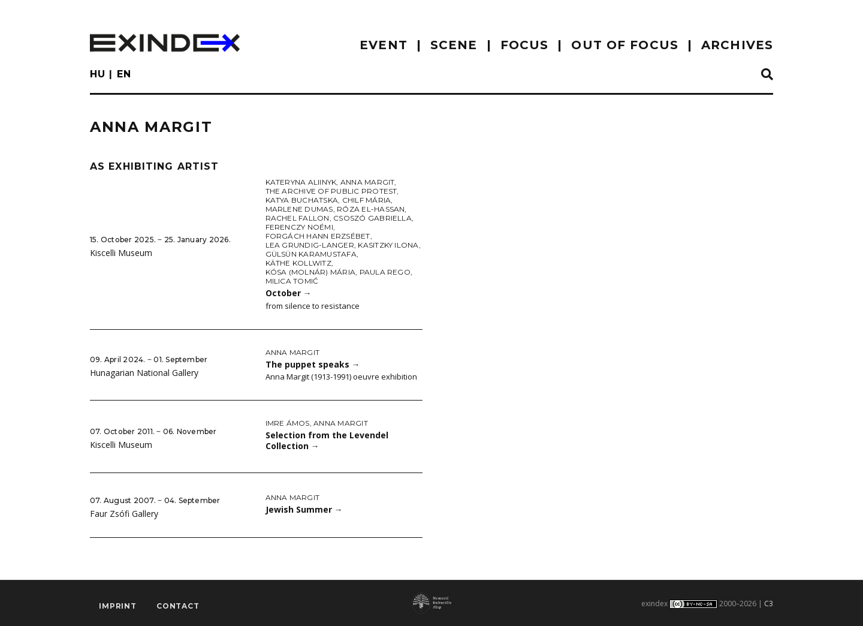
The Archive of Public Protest (331, 190)
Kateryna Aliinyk (301, 181)
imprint (118, 605)
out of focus (624, 45)
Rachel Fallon (297, 217)
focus (524, 45)
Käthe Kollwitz (298, 262)
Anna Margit (367, 181)
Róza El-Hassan (371, 208)
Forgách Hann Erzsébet (317, 235)
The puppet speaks (312, 364)
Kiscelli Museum (121, 252)
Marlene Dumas (299, 208)
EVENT (384, 45)
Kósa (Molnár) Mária (310, 271)
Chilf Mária (366, 199)
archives (737, 45)
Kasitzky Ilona (388, 244)
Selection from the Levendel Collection (326, 440)
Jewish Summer (304, 509)
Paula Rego (385, 271)
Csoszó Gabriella (372, 217)
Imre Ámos (287, 423)
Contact (178, 605)
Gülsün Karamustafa (311, 253)
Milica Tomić (292, 280)
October (288, 293)
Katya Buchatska (302, 199)
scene (454, 45)
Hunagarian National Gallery (144, 372)
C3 (768, 603)
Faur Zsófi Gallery (124, 513)
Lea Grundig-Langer (309, 244)
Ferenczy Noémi (299, 226)
